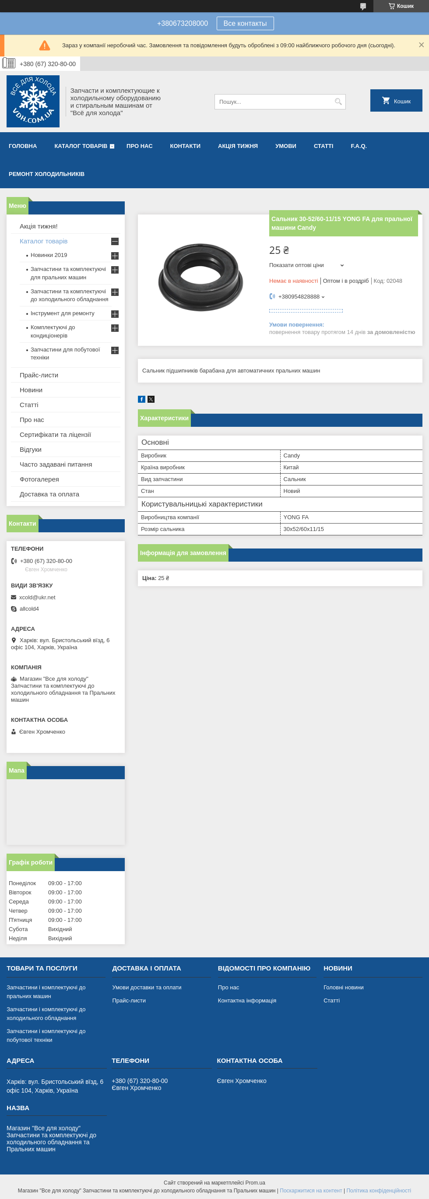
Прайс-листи (39, 375)
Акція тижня (238, 146)
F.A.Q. (359, 146)
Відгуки (31, 449)
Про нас (139, 146)
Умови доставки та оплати (146, 987)
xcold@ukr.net (37, 597)
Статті (323, 146)
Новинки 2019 (49, 255)
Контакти (185, 146)
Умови (285, 146)
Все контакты (245, 23)
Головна (23, 146)
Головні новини (344, 987)
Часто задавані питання (56, 464)
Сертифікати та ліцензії (55, 434)
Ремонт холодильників (46, 174)
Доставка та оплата (49, 494)
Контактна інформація (247, 1000)
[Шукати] (338, 101)
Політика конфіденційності (378, 1191)
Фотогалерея (39, 479)
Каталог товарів (80, 146)
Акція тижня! (39, 226)
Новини (31, 390)
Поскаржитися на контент (311, 1191)
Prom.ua (255, 1183)
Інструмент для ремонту (63, 313)
